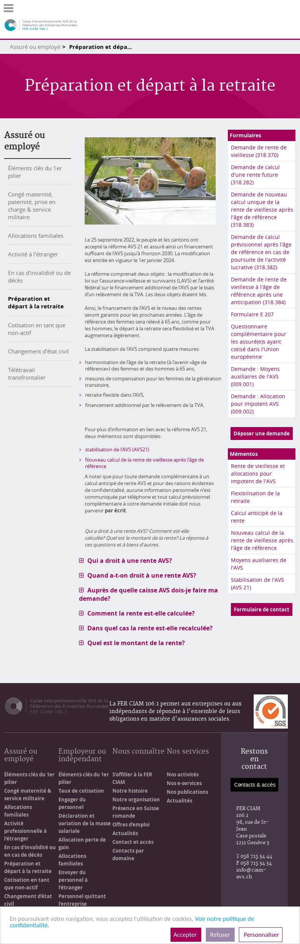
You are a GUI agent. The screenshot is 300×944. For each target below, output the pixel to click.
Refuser (220, 935)
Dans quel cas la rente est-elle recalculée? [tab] (150, 628)
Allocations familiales (35, 235)
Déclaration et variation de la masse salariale (84, 823)
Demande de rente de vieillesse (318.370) (259, 151)
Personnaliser (260, 935)
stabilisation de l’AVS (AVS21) (117, 449)
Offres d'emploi (131, 824)
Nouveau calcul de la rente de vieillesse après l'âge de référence (262, 540)
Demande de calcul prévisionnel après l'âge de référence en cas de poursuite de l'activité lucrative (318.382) (261, 252)
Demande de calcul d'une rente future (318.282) (255, 174)
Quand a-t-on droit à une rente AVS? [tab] (141, 575)
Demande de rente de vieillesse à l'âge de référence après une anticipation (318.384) (259, 291)
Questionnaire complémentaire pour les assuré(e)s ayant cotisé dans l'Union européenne (258, 341)
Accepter (186, 935)
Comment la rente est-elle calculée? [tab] (141, 613)
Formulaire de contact (261, 609)
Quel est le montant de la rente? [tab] (136, 643)
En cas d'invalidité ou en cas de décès (30, 851)
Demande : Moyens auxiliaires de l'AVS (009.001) (255, 376)
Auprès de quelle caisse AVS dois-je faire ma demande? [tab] (148, 594)
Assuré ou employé (35, 46)
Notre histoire (130, 790)
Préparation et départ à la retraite (36, 302)
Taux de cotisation (81, 790)
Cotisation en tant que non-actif (26, 883)
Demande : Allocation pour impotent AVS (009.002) (258, 404)
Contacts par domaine (128, 854)
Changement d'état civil (28, 900)
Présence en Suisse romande (135, 812)
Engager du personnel (72, 803)
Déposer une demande (262, 433)
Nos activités (183, 774)
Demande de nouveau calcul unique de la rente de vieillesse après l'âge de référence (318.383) (262, 209)
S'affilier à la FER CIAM (132, 778)
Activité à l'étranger (33, 254)
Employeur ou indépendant (82, 755)
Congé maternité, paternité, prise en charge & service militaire (31, 205)
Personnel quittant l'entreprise (82, 900)
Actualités (125, 833)
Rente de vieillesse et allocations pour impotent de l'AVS (258, 473)
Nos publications (187, 791)
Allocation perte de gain (82, 843)
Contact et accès (132, 842)
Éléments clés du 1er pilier (29, 778)
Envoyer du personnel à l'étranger (73, 880)
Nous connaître (138, 752)
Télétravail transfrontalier (27, 373)
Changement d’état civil (38, 351)
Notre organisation (136, 799)
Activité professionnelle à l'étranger (25, 831)
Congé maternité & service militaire (27, 794)
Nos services (188, 752)
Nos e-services (184, 783)
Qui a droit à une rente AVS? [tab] (129, 560)
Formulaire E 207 (252, 314)
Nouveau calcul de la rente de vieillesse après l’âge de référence (144, 463)
